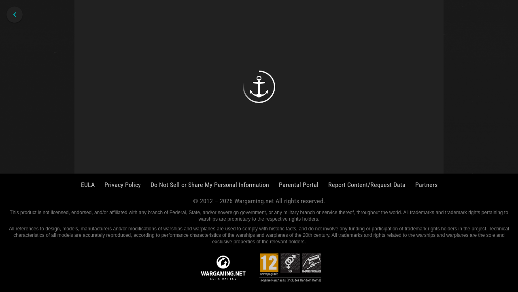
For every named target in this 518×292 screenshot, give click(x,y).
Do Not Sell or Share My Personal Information (210, 185)
